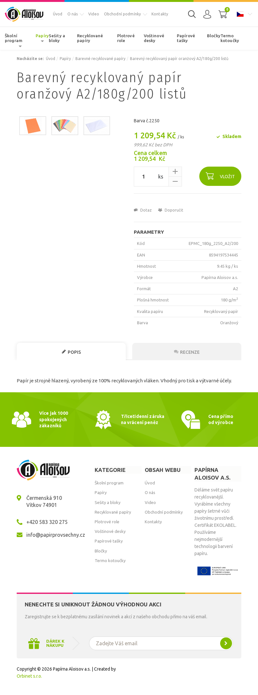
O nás (72, 14)
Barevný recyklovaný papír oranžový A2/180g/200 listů (179, 58)
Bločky (213, 35)
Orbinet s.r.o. (29, 676)
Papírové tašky (186, 38)
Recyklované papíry (90, 38)
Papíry (42, 35)
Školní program (13, 38)
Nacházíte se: (30, 58)
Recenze (187, 352)
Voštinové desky (154, 38)
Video (93, 14)
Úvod (58, 14)
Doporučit (170, 210)
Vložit (220, 175)
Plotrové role (126, 38)
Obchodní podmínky (122, 14)
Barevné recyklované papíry (100, 58)
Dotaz (143, 210)
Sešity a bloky (57, 38)
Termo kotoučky (229, 38)
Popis (71, 352)
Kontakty (159, 14)
